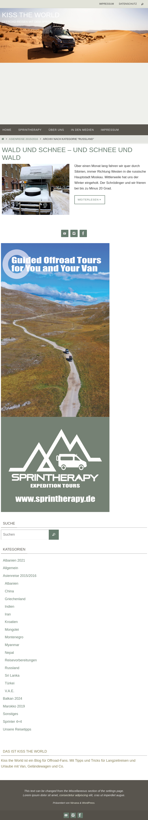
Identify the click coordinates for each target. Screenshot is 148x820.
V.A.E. (9, 691)
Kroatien (11, 622)
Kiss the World (31, 15)
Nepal (9, 653)
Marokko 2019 (14, 706)
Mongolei (12, 630)
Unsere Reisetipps (17, 729)
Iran (8, 614)
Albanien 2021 (14, 560)
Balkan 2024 (12, 698)
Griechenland (15, 599)
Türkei (9, 683)
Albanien (11, 583)
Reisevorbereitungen (21, 660)
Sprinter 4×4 (12, 722)
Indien (9, 606)
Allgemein (10, 568)
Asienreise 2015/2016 (23, 139)
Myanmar (12, 645)
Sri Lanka (12, 675)
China (9, 591)
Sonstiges (10, 714)
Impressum (106, 4)
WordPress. (88, 802)
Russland (12, 668)
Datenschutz (128, 4)
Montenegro (14, 637)
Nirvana (74, 802)
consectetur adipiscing (73, 795)
